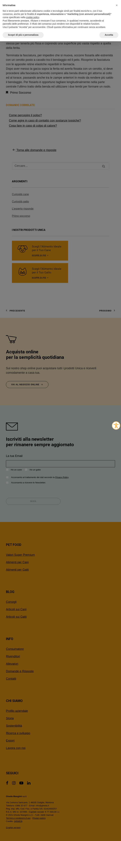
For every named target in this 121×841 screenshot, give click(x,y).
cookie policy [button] (32, 17)
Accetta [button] (109, 35)
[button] (116, 5)
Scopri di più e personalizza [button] (23, 35)
